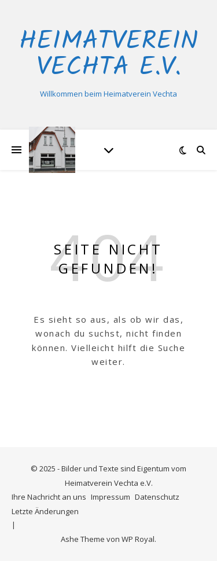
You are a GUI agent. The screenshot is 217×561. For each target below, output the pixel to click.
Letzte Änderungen (45, 511)
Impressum (110, 497)
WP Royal (138, 539)
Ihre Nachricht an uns (49, 497)
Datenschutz (157, 497)
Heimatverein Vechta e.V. (108, 55)
